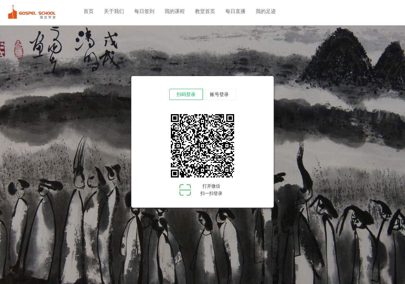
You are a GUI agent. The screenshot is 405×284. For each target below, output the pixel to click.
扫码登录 (186, 94)
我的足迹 (266, 11)
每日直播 (235, 11)
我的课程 (175, 11)
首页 (89, 11)
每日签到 (144, 11)
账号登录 (219, 94)
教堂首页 (205, 11)
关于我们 (114, 11)
